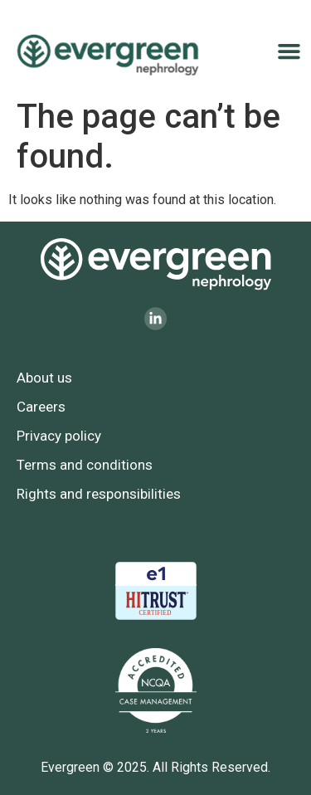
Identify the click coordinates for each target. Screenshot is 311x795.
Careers (41, 406)
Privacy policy (59, 435)
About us (44, 377)
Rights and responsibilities (99, 493)
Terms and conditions (85, 464)
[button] (289, 51)
